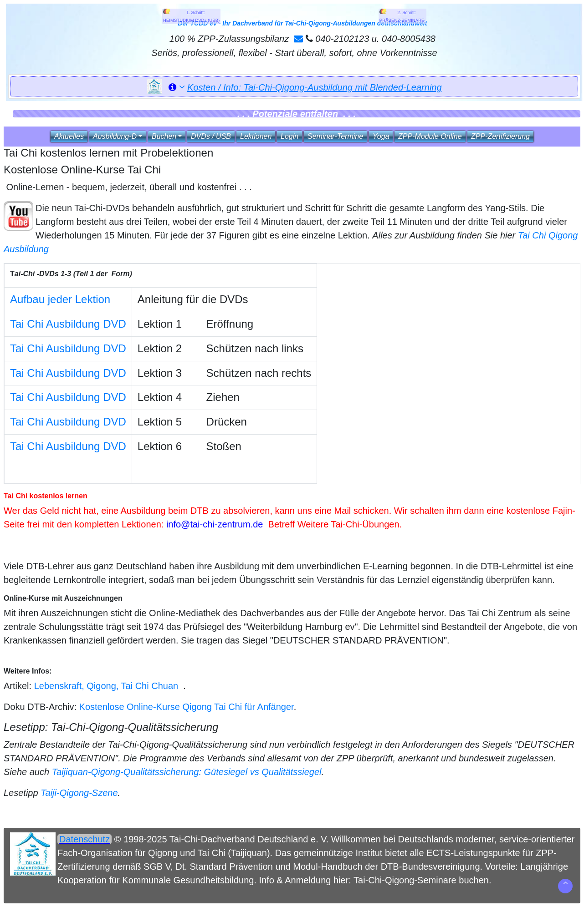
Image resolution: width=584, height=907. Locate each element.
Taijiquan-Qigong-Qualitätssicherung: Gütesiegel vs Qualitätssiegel (187, 772)
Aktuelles (69, 136)
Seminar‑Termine (335, 136)
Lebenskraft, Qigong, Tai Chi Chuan (106, 686)
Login (289, 136)
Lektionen (256, 136)
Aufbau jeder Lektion (60, 299)
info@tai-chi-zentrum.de (214, 524)
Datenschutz (84, 839)
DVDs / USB (211, 136)
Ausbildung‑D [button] (115, 136)
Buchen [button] (164, 136)
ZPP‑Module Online (430, 136)
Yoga (381, 136)
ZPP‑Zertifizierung (500, 136)
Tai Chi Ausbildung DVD (68, 324)
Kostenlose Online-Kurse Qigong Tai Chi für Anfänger (186, 707)
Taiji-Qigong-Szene (79, 793)
